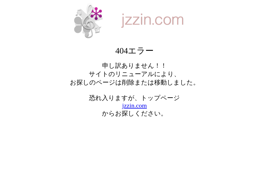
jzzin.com (134, 105)
